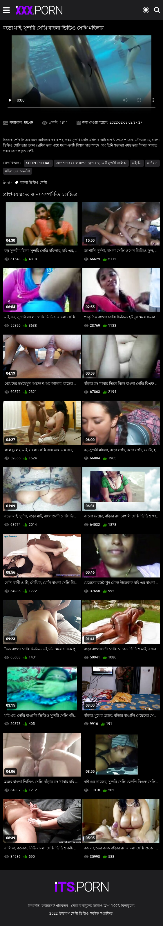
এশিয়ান (152, 163)
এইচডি (137, 163)
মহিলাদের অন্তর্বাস (17, 171)
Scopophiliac (38, 163)
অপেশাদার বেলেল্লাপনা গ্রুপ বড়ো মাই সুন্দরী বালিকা (91, 163)
